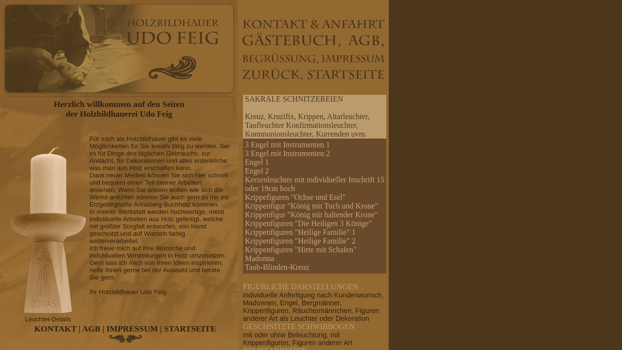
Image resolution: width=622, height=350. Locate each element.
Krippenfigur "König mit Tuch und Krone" (311, 206)
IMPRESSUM (132, 328)
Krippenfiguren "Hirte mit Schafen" (300, 249)
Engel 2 (257, 171)
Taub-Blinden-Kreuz (277, 267)
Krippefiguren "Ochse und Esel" (295, 197)
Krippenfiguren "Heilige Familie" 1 (300, 232)
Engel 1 (257, 162)
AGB (91, 328)
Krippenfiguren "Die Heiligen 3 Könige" (308, 223)
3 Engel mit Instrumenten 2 (287, 153)
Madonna (259, 258)
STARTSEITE (190, 328)
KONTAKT (56, 328)
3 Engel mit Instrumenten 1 (287, 144)
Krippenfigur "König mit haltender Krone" (311, 214)
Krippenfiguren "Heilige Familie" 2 (300, 241)
